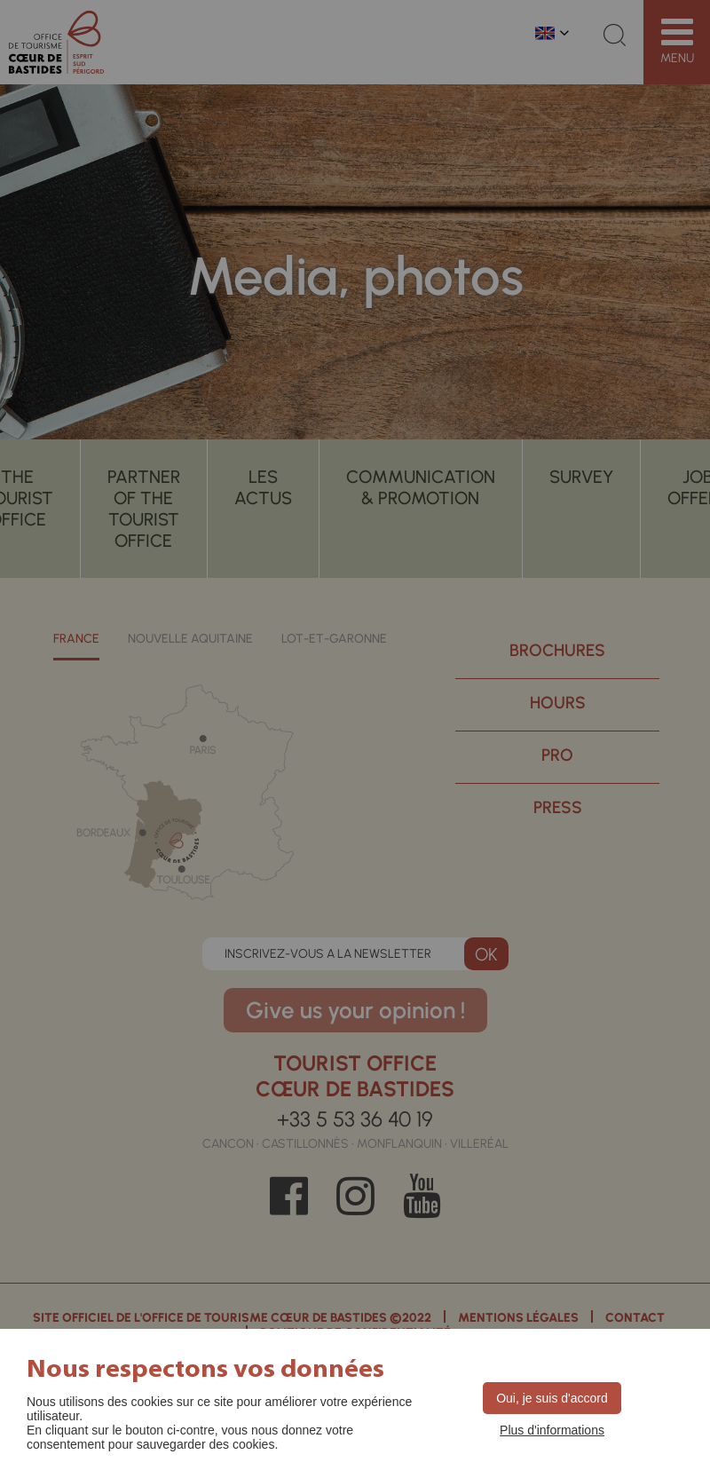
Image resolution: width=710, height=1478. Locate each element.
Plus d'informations (552, 1430)
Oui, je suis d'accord (552, 1398)
